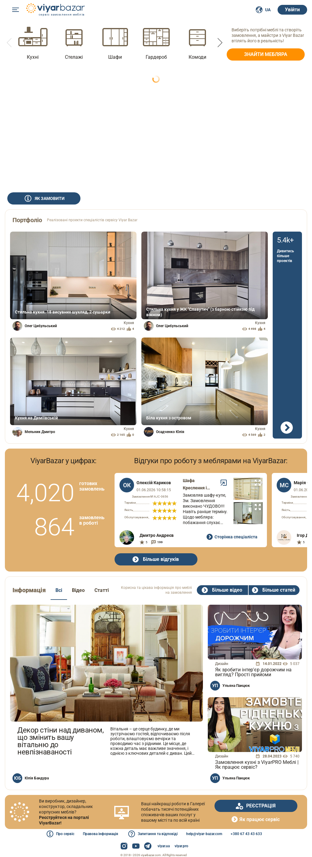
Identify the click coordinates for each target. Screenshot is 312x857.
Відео (78, 590)
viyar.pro (181, 846)
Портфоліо (27, 220)
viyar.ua (164, 846)
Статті (101, 590)
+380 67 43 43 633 (246, 834)
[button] (10, 42)
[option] (32, 42)
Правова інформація (100, 834)
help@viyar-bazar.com (204, 834)
